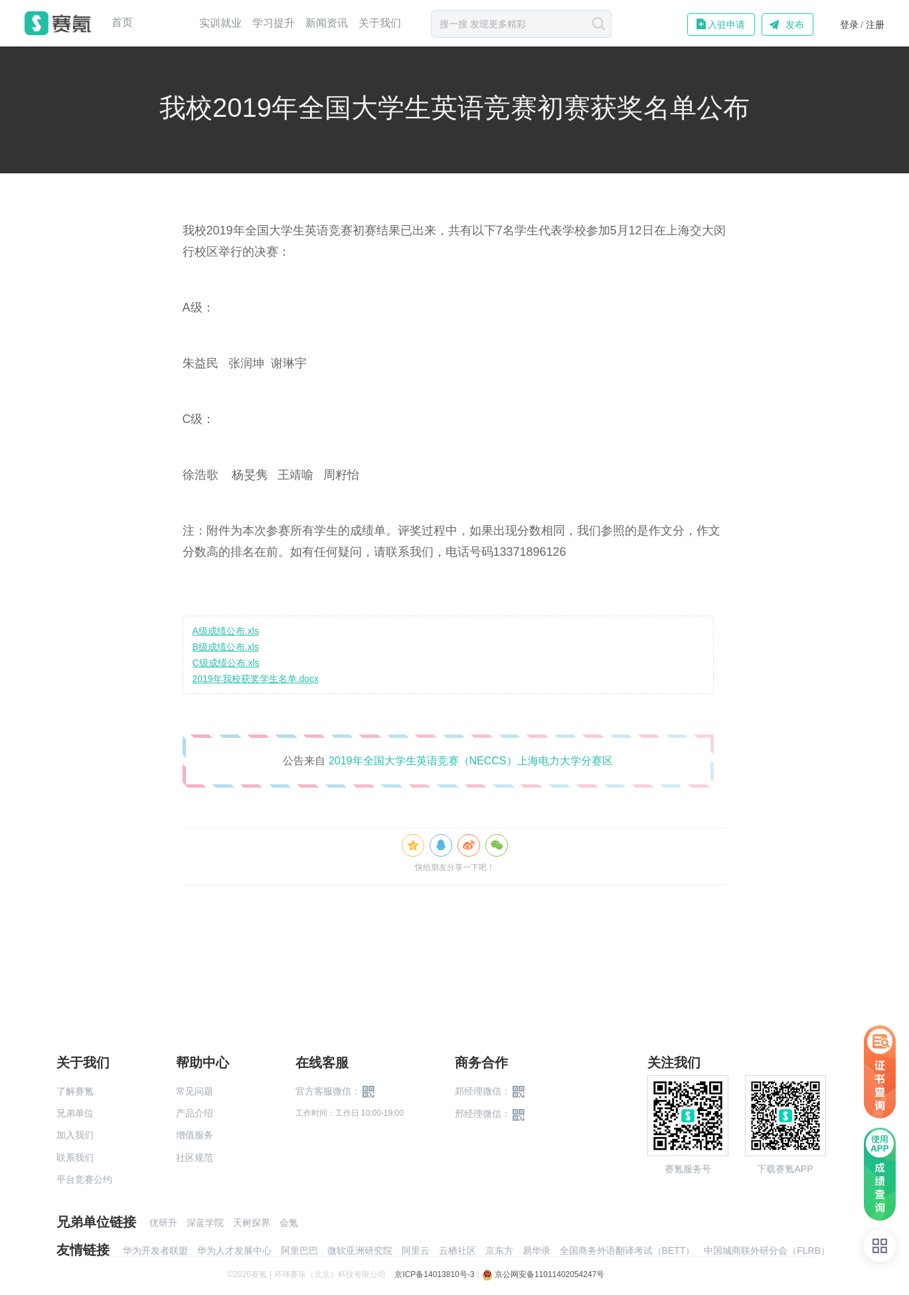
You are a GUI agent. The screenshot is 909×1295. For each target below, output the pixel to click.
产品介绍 (194, 1113)
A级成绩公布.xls (226, 631)
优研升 (163, 1222)
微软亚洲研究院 (359, 1250)
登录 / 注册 (862, 25)
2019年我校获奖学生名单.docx (256, 678)
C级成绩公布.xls (226, 662)
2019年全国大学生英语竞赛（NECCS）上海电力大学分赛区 (471, 760)
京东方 (499, 1250)
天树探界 (251, 1222)
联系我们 (75, 1157)
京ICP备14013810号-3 (434, 1274)
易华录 (536, 1250)
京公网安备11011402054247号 (543, 1274)
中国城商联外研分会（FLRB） (767, 1250)
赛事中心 (166, 23)
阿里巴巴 (299, 1250)
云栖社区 (457, 1250)
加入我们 (75, 1135)
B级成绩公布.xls (226, 647)
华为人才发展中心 (234, 1250)
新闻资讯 (326, 23)
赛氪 (58, 23)
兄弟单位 (75, 1113)
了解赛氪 (75, 1091)
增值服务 (194, 1135)
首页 (122, 22)
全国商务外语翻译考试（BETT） (627, 1250)
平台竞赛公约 (84, 1179)
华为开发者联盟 (155, 1250)
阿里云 (416, 1250)
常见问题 (194, 1091)
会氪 (289, 1222)
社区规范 (194, 1157)
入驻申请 (726, 24)
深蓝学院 (205, 1222)
